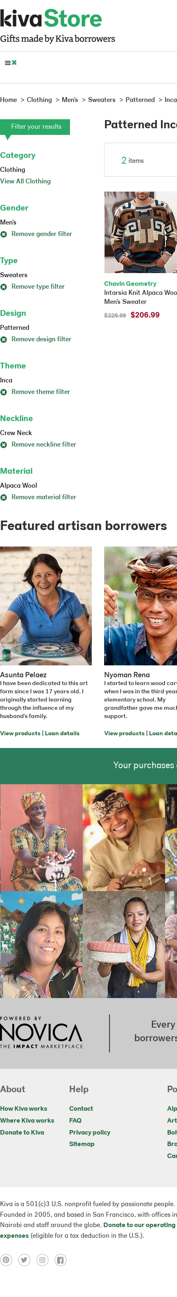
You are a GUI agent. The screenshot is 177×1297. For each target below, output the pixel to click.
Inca (6, 381)
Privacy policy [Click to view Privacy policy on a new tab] (89, 1133)
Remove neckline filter (38, 445)
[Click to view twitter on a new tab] (27, 1260)
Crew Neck (16, 433)
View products (20, 734)
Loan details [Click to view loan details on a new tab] (62, 734)
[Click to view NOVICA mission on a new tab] (41, 1033)
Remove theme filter (35, 392)
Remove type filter (32, 287)
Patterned (14, 328)
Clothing (12, 170)
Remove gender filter (36, 234)
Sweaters (14, 275)
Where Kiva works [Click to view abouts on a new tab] (27, 1121)
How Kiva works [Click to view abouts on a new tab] (23, 1109)
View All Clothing (25, 181)
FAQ (75, 1121)
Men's (8, 223)
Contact (81, 1109)
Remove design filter (35, 339)
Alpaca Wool (18, 486)
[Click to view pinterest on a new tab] (9, 1260)
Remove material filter (38, 497)
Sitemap (82, 1144)
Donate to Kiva (22, 1133)
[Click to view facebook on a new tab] (62, 1260)
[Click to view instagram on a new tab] (45, 1260)
